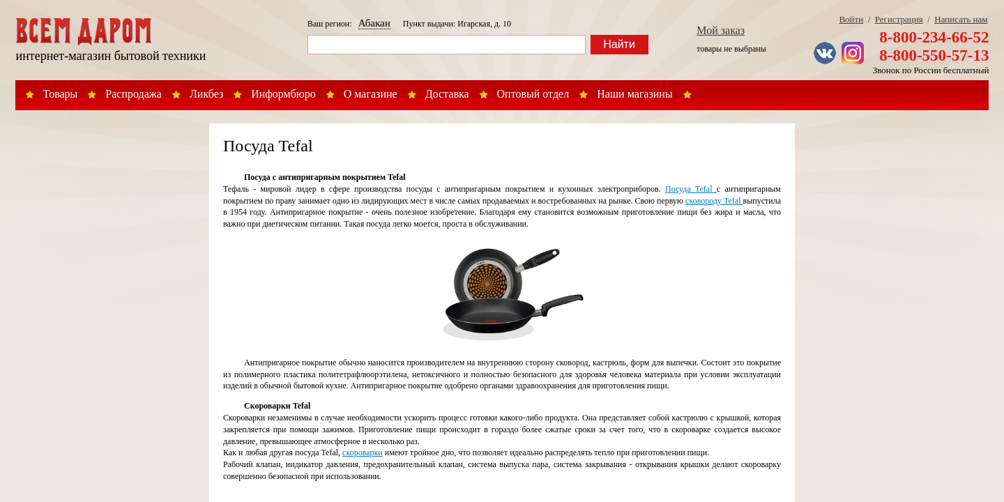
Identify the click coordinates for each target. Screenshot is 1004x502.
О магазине (370, 94)
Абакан (374, 23)
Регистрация (899, 19)
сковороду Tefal (714, 201)
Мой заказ (721, 30)
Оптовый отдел (533, 94)
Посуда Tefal (691, 189)
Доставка (447, 94)
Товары (60, 94)
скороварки (362, 452)
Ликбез (206, 94)
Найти (619, 44)
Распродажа (133, 94)
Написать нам (960, 19)
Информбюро (283, 94)
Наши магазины (635, 94)
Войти (851, 19)
